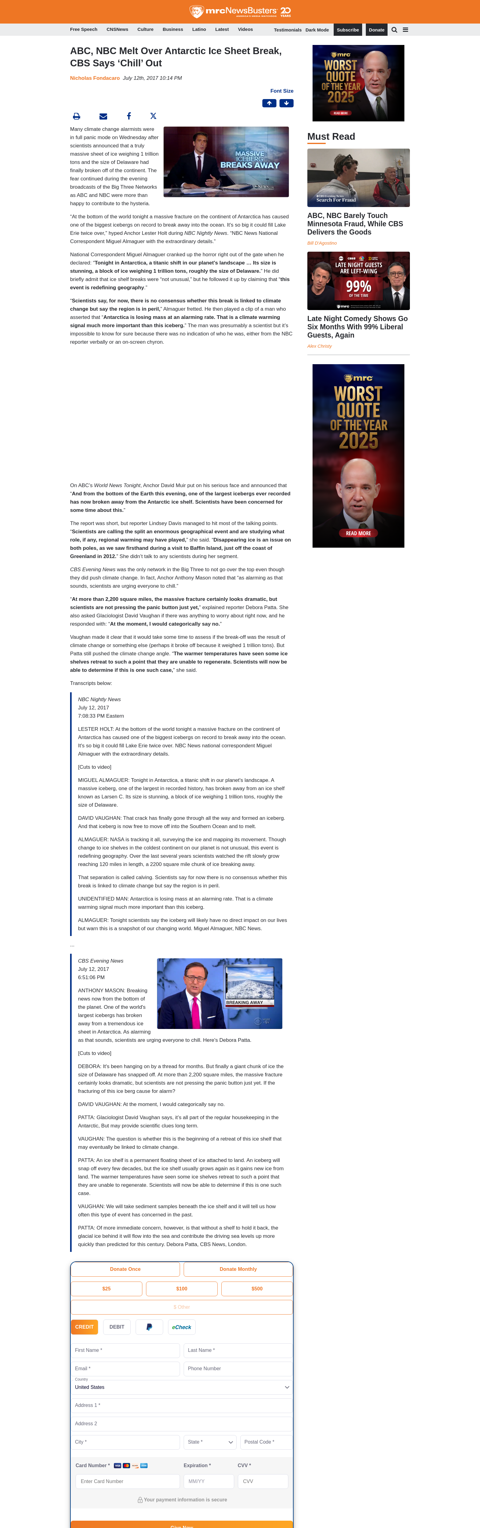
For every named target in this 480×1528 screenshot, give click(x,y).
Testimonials (288, 29)
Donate (376, 29)
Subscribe (348, 29)
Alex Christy (319, 346)
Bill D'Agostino (322, 243)
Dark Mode (317, 29)
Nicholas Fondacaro (95, 78)
